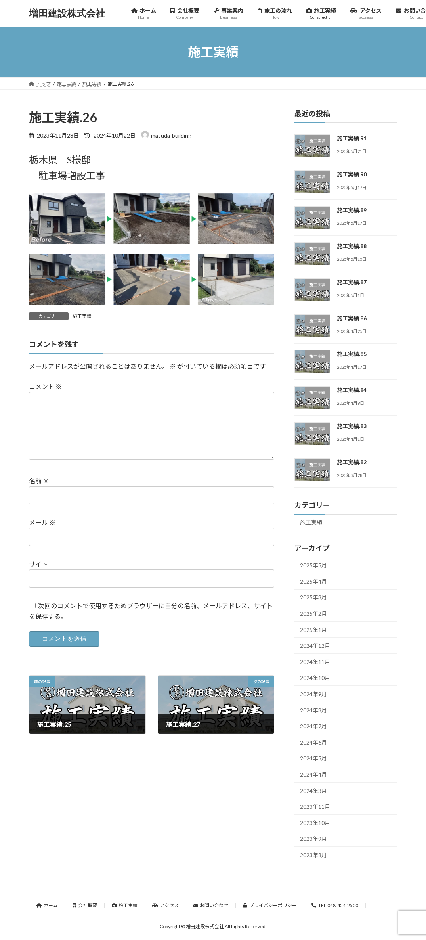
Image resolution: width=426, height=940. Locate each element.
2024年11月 (315, 662)
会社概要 (85, 905)
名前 (39, 480)
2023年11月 (315, 806)
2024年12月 (315, 645)
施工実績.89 (352, 210)
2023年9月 (313, 839)
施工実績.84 (352, 390)
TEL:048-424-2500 (334, 905)
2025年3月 (313, 597)
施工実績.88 (352, 246)
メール (42, 522)
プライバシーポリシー (270, 905)
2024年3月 (313, 790)
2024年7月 (313, 726)
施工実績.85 (352, 354)
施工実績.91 (352, 138)
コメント (45, 386)
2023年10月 (315, 822)
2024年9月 (313, 694)
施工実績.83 (352, 426)
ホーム (47, 905)
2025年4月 (313, 581)
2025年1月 (313, 629)
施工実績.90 (352, 174)
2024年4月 (313, 774)
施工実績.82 (352, 462)
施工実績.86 (352, 318)
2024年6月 (313, 742)
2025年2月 (313, 613)
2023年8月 (313, 855)
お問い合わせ (211, 905)
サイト (38, 564)
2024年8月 (313, 710)
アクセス (165, 905)
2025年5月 (313, 565)
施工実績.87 (352, 282)
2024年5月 (313, 758)
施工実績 (82, 316)
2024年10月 (315, 678)
